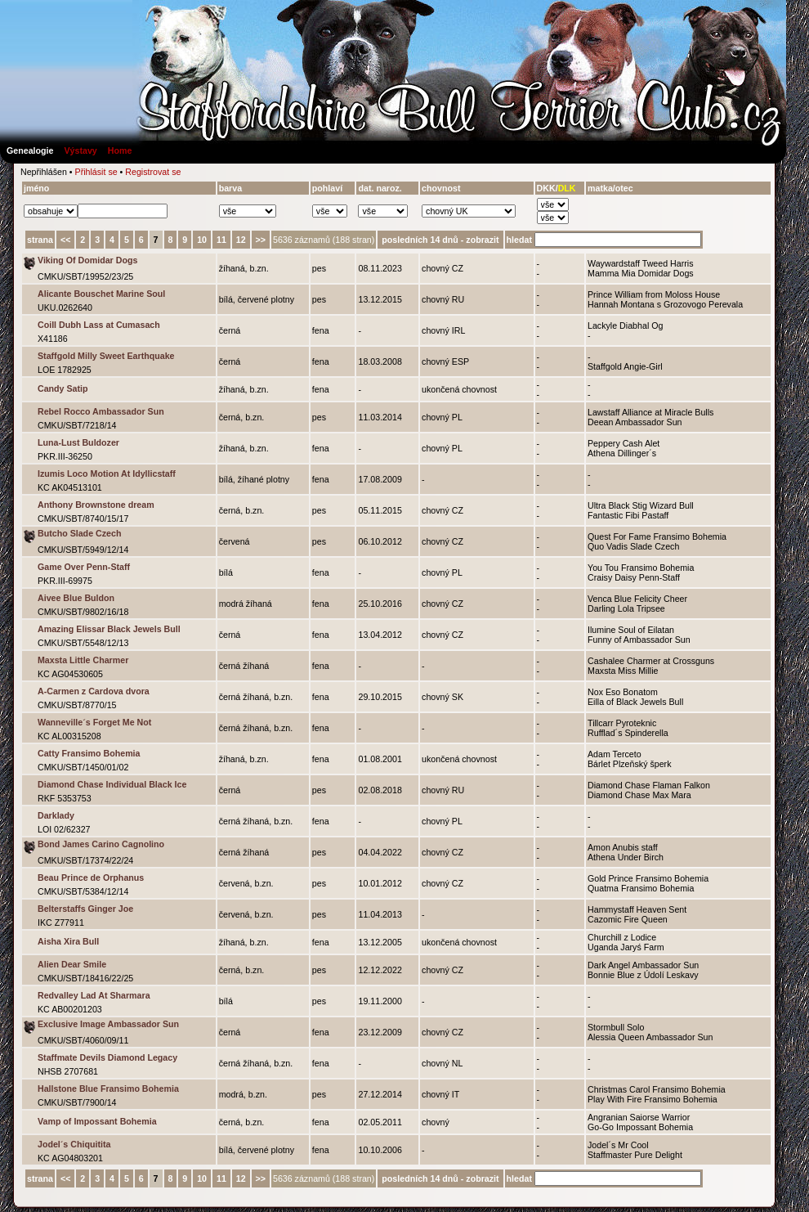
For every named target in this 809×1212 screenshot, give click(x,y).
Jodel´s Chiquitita (74, 1144)
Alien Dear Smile (72, 964)
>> (260, 240)
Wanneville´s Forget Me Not (94, 722)
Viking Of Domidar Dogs (87, 260)
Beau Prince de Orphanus (91, 877)
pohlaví (327, 188)
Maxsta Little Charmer (83, 660)
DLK (567, 188)
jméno (36, 188)
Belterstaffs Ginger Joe (85, 908)
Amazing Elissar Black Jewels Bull (109, 629)
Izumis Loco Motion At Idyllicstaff (107, 473)
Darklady (56, 815)
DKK (546, 188)
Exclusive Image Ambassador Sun (108, 1024)
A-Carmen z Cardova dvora (94, 691)
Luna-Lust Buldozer (78, 442)
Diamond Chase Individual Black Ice (112, 784)
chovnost (441, 188)
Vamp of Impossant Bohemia (97, 1121)
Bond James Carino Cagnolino (101, 844)
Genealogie (30, 150)
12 (241, 240)
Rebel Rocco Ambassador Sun (101, 411)
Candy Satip (63, 388)
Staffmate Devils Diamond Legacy (107, 1057)
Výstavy (80, 150)
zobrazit (482, 240)
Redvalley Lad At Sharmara (94, 995)
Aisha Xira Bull (68, 941)
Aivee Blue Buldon (76, 598)
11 (221, 240)
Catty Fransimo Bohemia (89, 753)
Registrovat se (153, 172)
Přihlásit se (96, 172)
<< (65, 240)
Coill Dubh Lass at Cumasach (99, 325)
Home (120, 150)
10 (201, 240)
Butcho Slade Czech (79, 533)
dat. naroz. (379, 188)
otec (624, 188)
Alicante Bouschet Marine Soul (101, 294)
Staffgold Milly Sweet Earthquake (106, 356)
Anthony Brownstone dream (96, 504)
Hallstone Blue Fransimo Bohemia (108, 1088)
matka (600, 188)
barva (230, 188)
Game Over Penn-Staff (84, 567)
